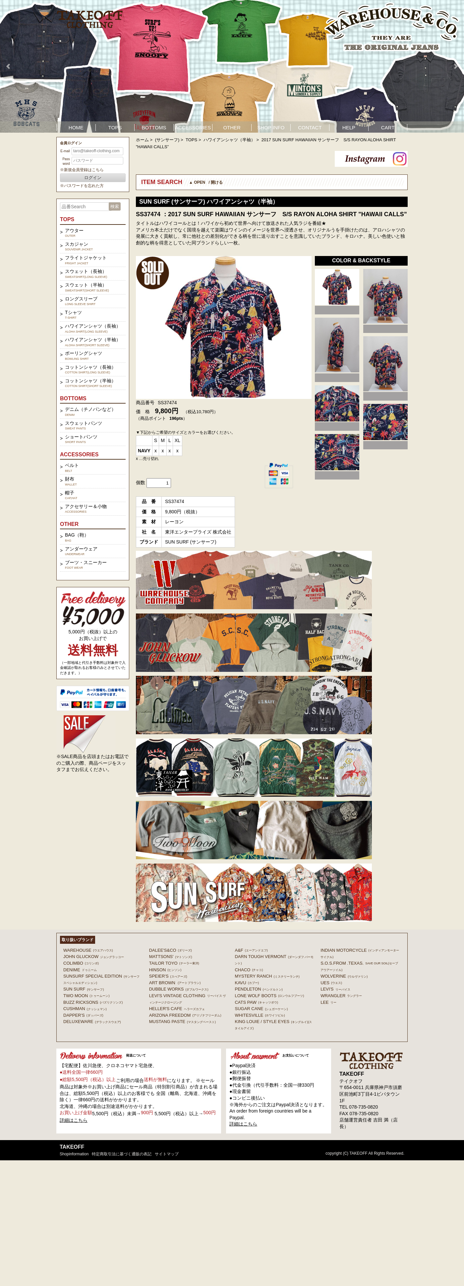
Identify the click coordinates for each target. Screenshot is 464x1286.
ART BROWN (175, 982)
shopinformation (74, 1154)
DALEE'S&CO (170, 950)
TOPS (115, 127)
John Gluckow (93, 956)
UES (331, 982)
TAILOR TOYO (174, 963)
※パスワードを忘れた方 (82, 185)
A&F (251, 950)
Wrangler (341, 995)
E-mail (65, 151)
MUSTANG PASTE (182, 1021)
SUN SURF (83, 989)
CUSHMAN (85, 1008)
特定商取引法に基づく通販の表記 (121, 1154)
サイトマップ (167, 1154)
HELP (348, 127)
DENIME (80, 969)
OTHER (232, 127)
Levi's (335, 989)
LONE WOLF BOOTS (269, 995)
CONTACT (309, 127)
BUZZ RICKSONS (93, 1002)
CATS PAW (256, 1002)
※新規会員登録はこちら (82, 169)
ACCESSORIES (193, 127)
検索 (114, 206)
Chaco (249, 969)
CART (388, 127)
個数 (140, 482)
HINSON (165, 969)
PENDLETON (258, 989)
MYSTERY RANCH (267, 976)
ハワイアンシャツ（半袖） (229, 139)
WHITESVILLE (260, 1015)
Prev (8, 66)
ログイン (92, 177)
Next (455, 66)
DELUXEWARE (92, 1021)
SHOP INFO (270, 127)
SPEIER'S (168, 976)
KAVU (247, 982)
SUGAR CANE (261, 1008)
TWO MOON (86, 995)
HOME (76, 127)
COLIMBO (81, 963)
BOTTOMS (154, 127)
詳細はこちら (73, 1120)
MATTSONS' (170, 956)
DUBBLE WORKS (178, 989)
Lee (328, 1002)
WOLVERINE (344, 976)
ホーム (142, 139)
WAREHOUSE (88, 950)
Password (66, 161)
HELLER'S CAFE (177, 1008)
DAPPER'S (83, 1015)
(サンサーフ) (167, 139)
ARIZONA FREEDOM (185, 1015)
